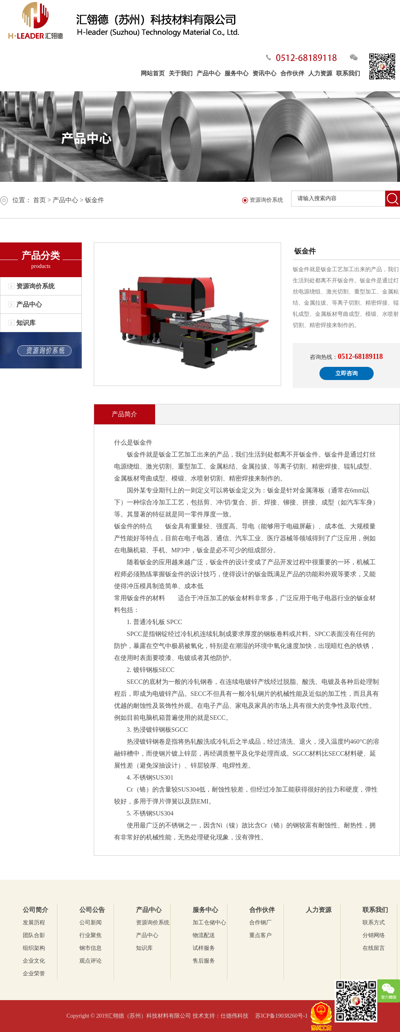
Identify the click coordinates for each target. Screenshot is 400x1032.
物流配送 (204, 935)
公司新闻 (90, 923)
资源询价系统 (35, 286)
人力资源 (320, 73)
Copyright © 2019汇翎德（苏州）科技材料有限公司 (130, 1016)
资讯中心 (264, 73)
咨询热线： (346, 356)
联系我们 (348, 73)
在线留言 (374, 948)
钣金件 (94, 200)
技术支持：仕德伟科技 (223, 1016)
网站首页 (153, 73)
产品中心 (209, 73)
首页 (39, 200)
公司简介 (35, 909)
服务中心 (236, 73)
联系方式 (374, 923)
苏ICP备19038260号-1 (281, 1016)
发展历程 (34, 923)
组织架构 (34, 948)
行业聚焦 (90, 935)
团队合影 (34, 935)
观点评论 (90, 961)
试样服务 (204, 948)
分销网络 (374, 935)
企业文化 (34, 961)
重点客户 (260, 935)
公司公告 (92, 909)
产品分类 (41, 255)
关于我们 (181, 73)
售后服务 (204, 961)
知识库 (25, 322)
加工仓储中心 (209, 923)
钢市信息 (90, 948)
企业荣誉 (34, 974)
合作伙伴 (292, 73)
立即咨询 (346, 373)
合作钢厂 (260, 923)
